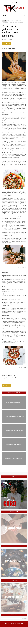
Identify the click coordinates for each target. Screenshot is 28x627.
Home (4, 20)
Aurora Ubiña (11, 48)
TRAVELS (10, 20)
